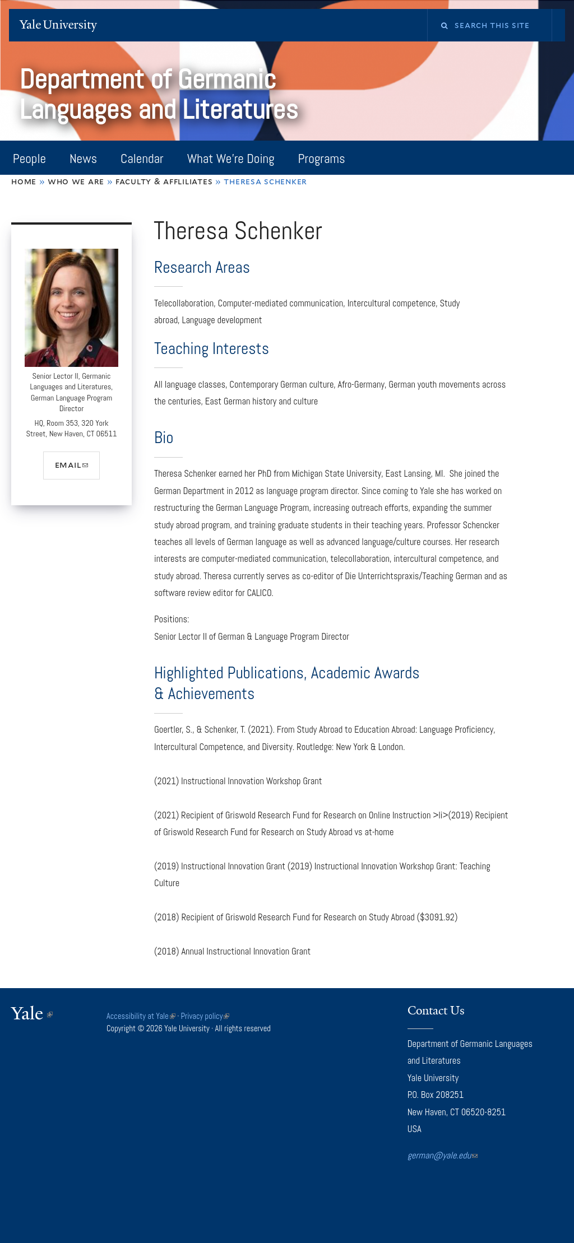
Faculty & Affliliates (164, 181)
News (83, 158)
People (29, 158)
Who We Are (76, 181)
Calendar (142, 158)
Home (23, 181)
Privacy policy (205, 1016)
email (77, 468)
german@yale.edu (443, 1155)
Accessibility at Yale (141, 1016)
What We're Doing (231, 158)
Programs (321, 158)
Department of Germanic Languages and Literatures (161, 94)
